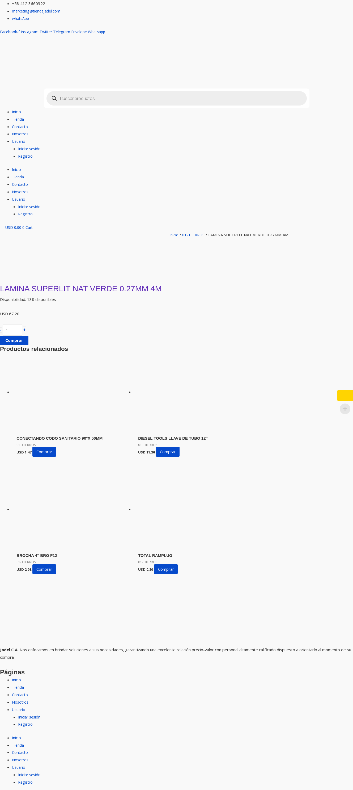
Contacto (20, 126)
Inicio (16, 111)
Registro (26, 156)
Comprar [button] (47, 458)
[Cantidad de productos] (13, 331)
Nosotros (20, 133)
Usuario (19, 141)
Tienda (18, 119)
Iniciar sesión (30, 148)
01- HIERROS (194, 234)
